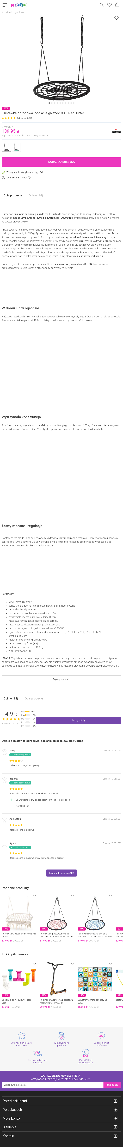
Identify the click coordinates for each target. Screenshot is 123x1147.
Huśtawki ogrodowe (14, 12)
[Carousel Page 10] (74, 103)
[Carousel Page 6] (63, 103)
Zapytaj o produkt (61, 679)
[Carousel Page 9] (71, 103)
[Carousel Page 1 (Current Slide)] (49, 103)
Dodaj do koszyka (61, 162)
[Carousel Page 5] (60, 103)
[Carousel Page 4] (57, 103)
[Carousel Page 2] (52, 103)
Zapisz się (112, 1084)
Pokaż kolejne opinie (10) (61, 873)
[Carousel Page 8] (68, 103)
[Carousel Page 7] (65, 103)
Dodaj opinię (78, 720)
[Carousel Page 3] (54, 103)
